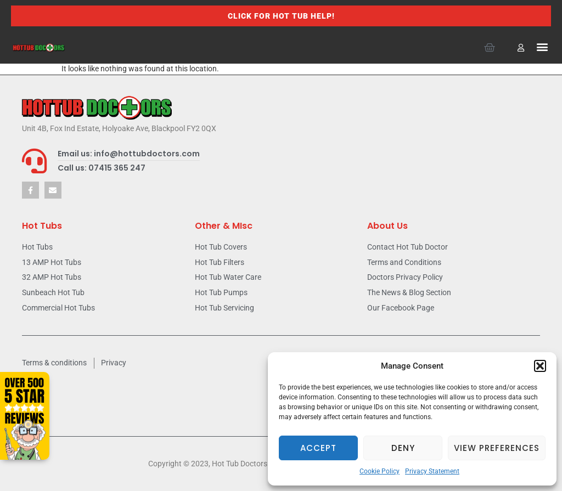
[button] (540, 365)
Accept (318, 448)
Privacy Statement (432, 471)
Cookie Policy (379, 471)
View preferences (496, 448)
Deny (403, 448)
